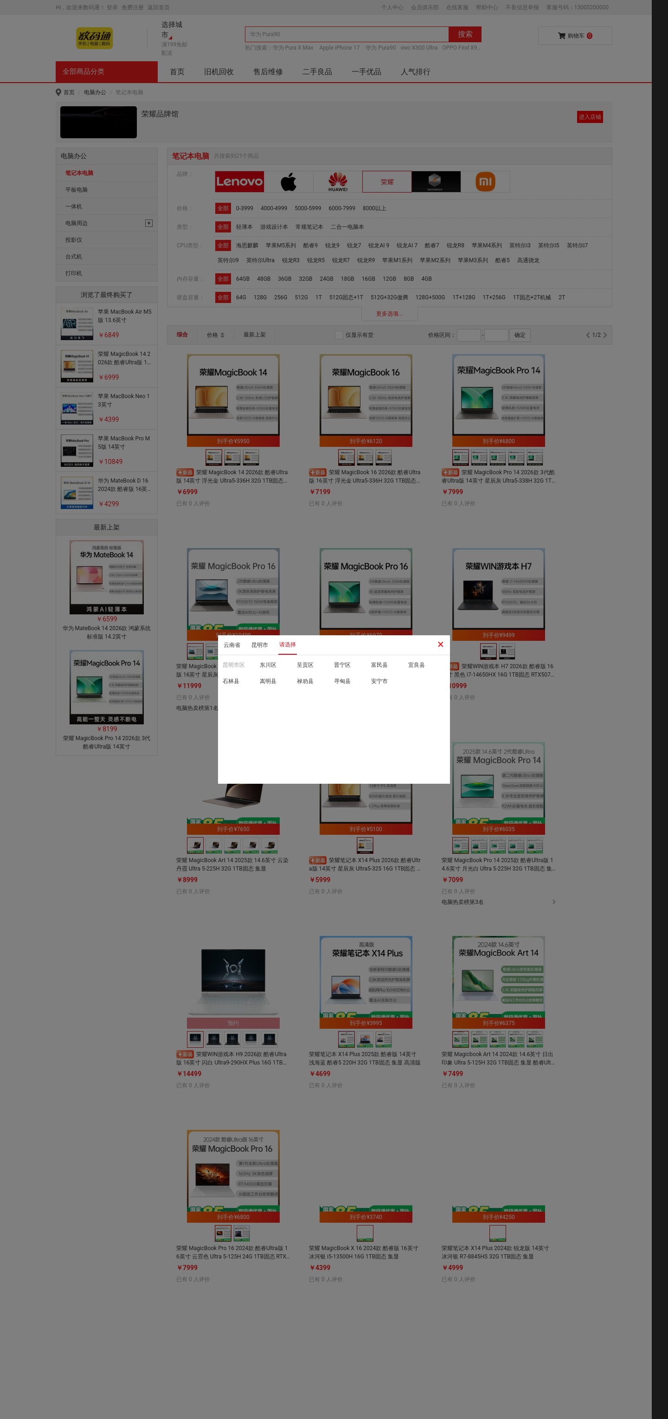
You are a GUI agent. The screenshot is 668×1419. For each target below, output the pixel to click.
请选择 (287, 644)
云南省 (232, 645)
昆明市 (259, 645)
